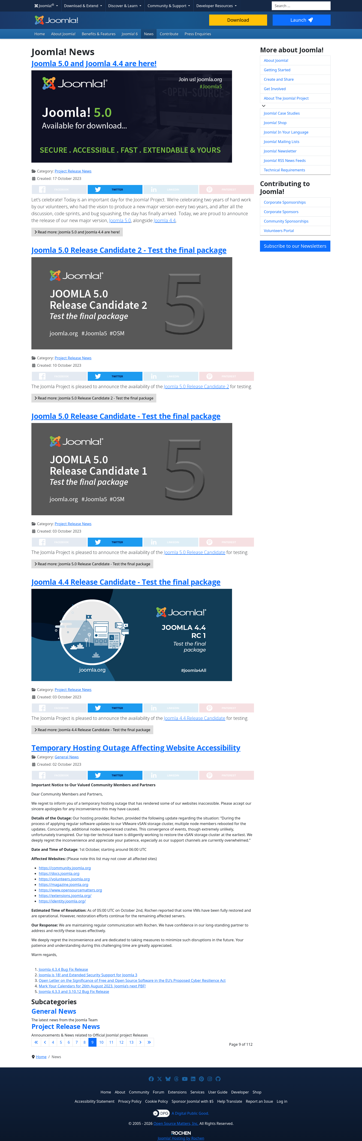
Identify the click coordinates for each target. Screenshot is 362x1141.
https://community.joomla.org (65, 867)
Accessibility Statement (94, 1101)
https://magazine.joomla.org (63, 884)
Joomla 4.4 (164, 220)
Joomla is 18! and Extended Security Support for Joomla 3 (88, 974)
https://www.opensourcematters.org (70, 890)
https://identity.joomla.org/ (62, 901)
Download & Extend (81, 5)
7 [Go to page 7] (76, 1042)
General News (67, 757)
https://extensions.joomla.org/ (65, 895)
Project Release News (73, 171)
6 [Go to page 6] (69, 1042)
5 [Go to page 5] (61, 1042)
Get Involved (275, 88)
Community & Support (167, 5)
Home (39, 33)
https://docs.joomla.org (59, 873)
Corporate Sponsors (281, 211)
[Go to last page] (149, 1042)
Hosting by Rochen (181, 1138)
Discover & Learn (123, 5)
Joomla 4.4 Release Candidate (194, 718)
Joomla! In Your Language (286, 132)
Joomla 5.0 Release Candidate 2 (196, 386)
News (149, 33)
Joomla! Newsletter (280, 151)
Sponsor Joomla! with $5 (193, 1101)
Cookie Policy (156, 1101)
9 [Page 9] (92, 1042)
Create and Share (279, 79)
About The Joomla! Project (286, 98)
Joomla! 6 (130, 33)
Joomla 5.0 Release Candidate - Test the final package (125, 416)
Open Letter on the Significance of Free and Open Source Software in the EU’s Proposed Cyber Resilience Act (132, 980)
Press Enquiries (198, 33)
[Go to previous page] (45, 1042)
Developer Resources (215, 5)
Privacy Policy (130, 1101)
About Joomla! (63, 33)
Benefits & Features (98, 33)
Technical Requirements (284, 170)
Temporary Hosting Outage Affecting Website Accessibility (135, 748)
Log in (282, 1101)
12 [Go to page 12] (121, 1042)
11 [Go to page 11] (111, 1042)
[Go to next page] (140, 1042)
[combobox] (301, 5)
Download (238, 20)
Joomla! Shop (275, 122)
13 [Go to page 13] (131, 1042)
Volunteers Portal (279, 230)
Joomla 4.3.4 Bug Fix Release (63, 969)
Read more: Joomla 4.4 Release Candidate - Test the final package (92, 729)
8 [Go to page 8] (85, 1042)
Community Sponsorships (286, 221)
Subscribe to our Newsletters (295, 246)
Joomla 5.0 (120, 220)
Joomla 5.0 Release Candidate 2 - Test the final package (128, 250)
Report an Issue (259, 1101)
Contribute (169, 33)
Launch (301, 20)
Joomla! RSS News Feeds (285, 160)
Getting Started (277, 69)
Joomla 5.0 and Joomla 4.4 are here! (94, 63)
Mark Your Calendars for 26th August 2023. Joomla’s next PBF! (92, 986)
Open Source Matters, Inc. (176, 1123)
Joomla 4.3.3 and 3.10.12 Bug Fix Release (74, 991)
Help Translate (229, 1101)
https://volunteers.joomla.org (64, 879)
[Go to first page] (36, 1042)
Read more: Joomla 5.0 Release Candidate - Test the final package (92, 563)
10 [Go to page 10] (101, 1042)
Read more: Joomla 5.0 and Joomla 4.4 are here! (77, 232)
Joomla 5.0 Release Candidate (194, 552)
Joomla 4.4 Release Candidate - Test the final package (125, 582)
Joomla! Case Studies (282, 113)
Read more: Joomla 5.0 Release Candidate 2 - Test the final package (93, 398)
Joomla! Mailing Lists (281, 141)
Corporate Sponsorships (285, 202)
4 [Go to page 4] (53, 1042)
